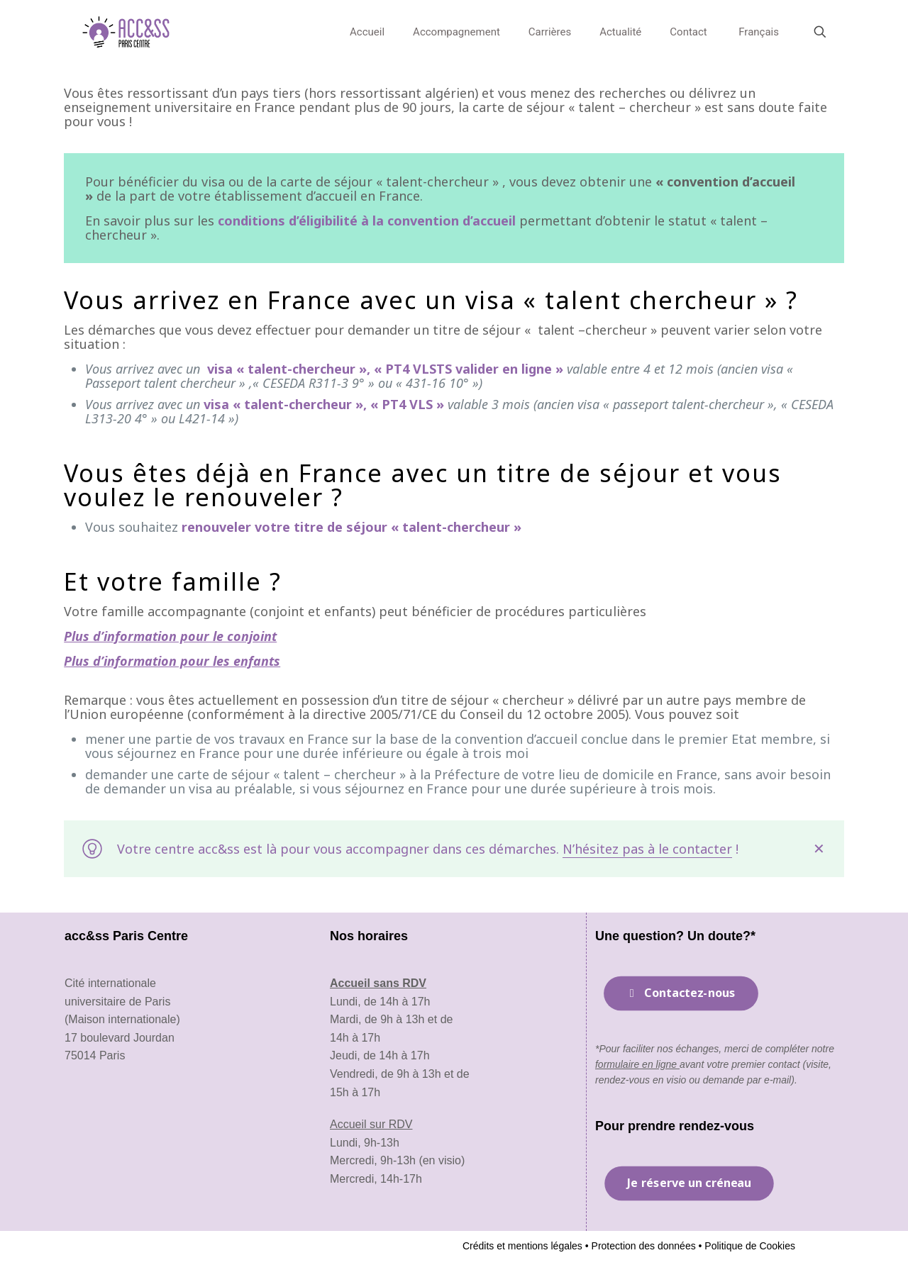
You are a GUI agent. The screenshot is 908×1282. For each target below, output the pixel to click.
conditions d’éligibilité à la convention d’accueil (367, 220)
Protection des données (642, 1246)
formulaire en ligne (637, 1064)
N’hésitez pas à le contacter (647, 848)
